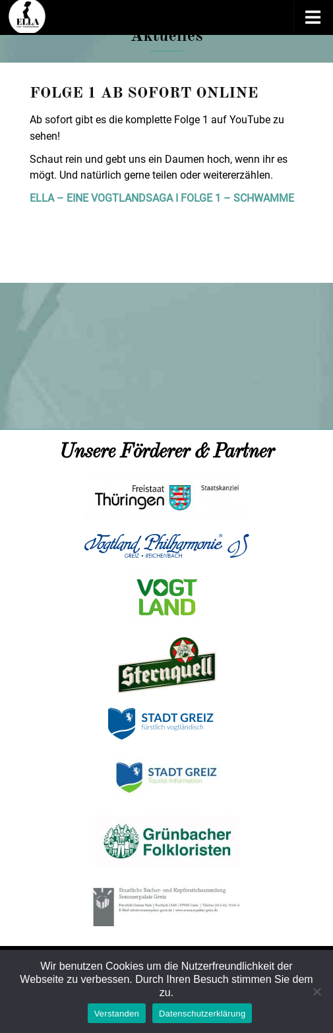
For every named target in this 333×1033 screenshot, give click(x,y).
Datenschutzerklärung (202, 1013)
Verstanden (116, 1013)
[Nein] (316, 991)
